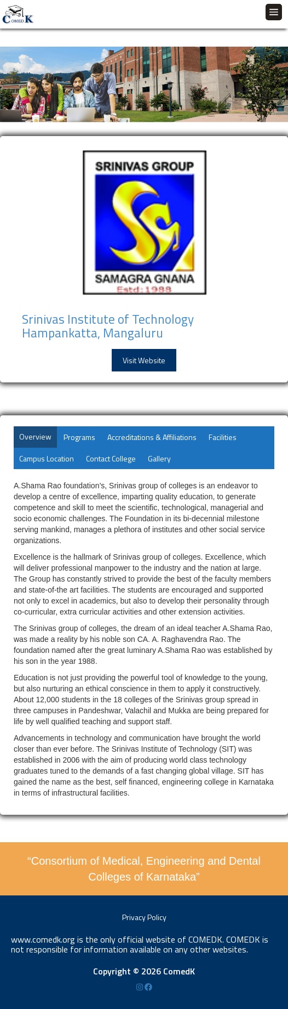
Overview (35, 436)
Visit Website (144, 360)
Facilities (223, 437)
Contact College (111, 458)
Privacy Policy (144, 917)
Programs (79, 437)
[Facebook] (148, 987)
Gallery (159, 458)
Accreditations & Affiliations (152, 437)
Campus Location (46, 458)
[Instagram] (140, 987)
